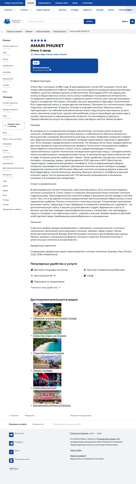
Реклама (18, 424)
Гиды (5, 181)
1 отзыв (72, 318)
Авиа (44, 3)
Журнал (62, 10)
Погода (99, 10)
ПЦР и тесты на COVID (12, 139)
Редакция (29, 415)
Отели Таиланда (43, 31)
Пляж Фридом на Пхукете (48, 353)
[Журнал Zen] (24, 450)
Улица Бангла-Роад (44, 388)
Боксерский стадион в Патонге (52, 405)
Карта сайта (76, 450)
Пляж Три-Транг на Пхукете (49, 335)
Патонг (6, 40)
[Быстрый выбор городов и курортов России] (14, 10)
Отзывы (75, 10)
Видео (5, 191)
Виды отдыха (43, 10)
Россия (8, 10)
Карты (111, 10)
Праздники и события (12, 209)
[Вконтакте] (24, 433)
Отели (31, 3)
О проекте (14, 415)
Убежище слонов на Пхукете (50, 318)
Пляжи (6, 205)
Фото (5, 92)
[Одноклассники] (24, 459)
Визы (75, 3)
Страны (24, 10)
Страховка (87, 3)
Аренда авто (61, 3)
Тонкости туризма (14, 31)
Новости (87, 10)
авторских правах (107, 439)
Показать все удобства (45, 287)
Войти (125, 21)
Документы (38, 424)
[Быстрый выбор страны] (30, 10)
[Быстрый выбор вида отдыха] (52, 10)
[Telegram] (24, 442)
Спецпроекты (125, 10)
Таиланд (29, 31)
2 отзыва (47, 370)
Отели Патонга (59, 31)
